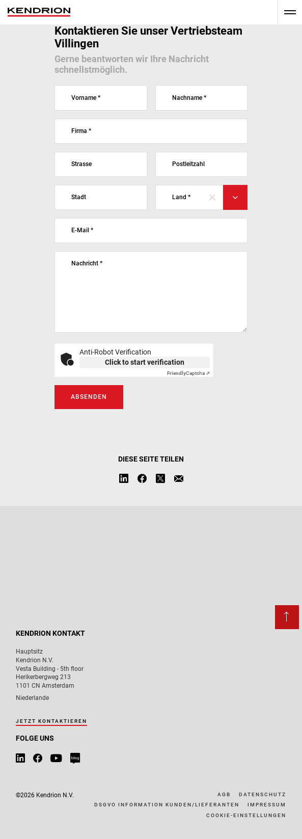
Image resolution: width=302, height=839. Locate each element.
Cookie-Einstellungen (246, 815)
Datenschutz (262, 794)
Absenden (89, 396)
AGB (224, 794)
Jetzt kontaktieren (51, 721)
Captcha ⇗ (188, 373)
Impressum (267, 804)
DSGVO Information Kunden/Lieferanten (166, 804)
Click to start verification (144, 362)
